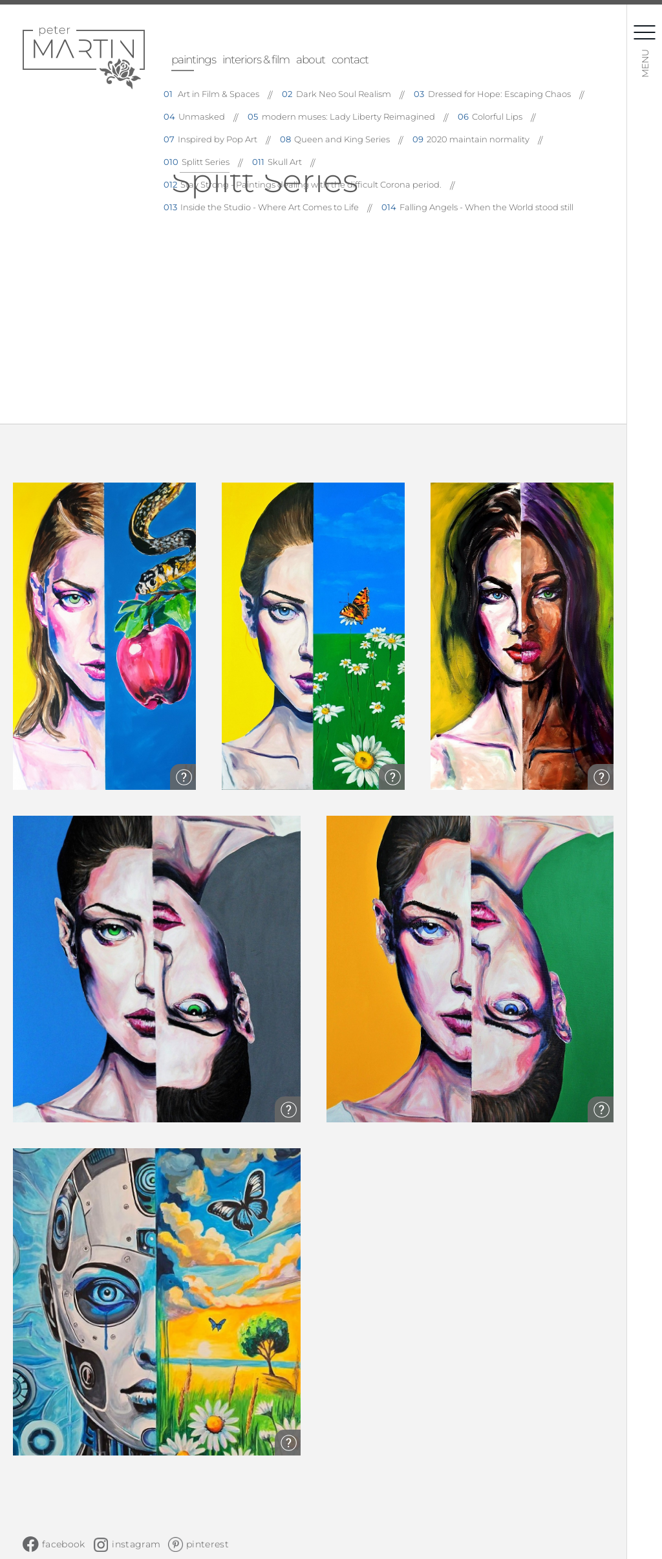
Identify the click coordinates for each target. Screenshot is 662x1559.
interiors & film (256, 59)
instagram (136, 1544)
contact (350, 59)
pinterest (207, 1544)
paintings (193, 59)
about (310, 59)
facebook (63, 1544)
